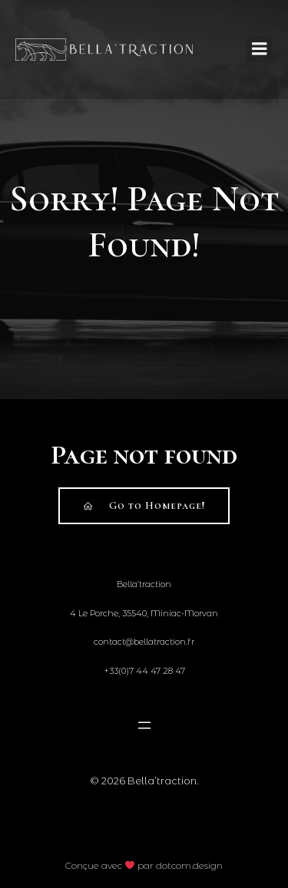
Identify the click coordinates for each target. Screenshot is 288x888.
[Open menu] (144, 725)
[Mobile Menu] (260, 49)
